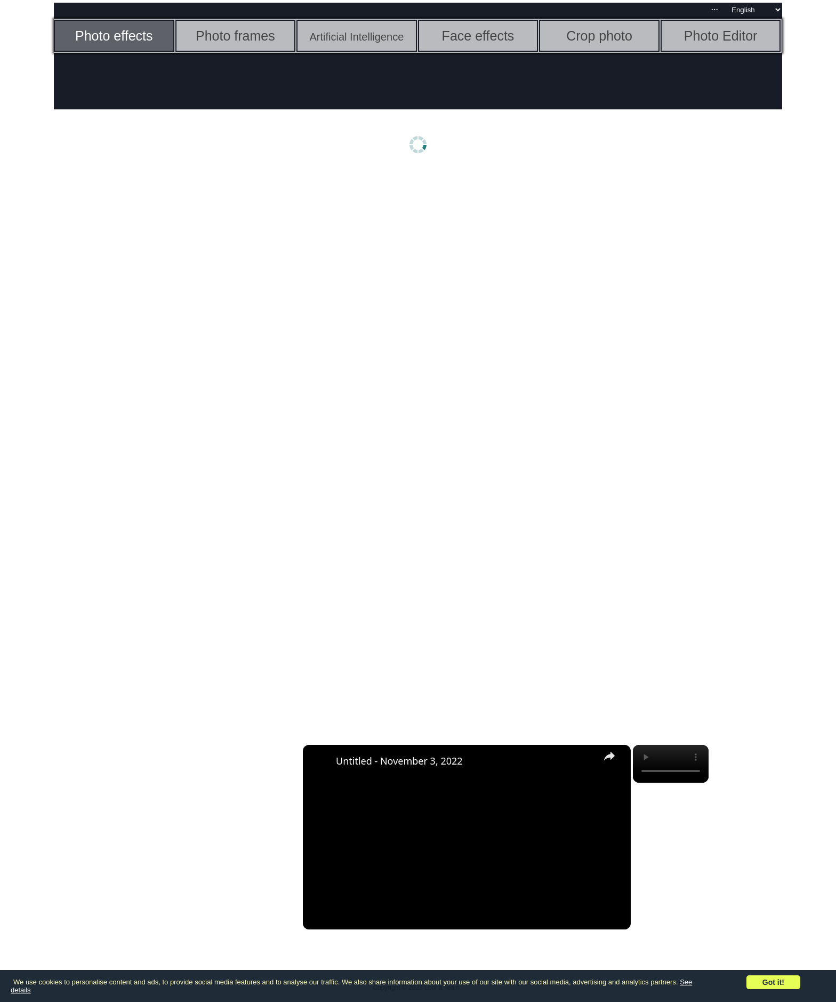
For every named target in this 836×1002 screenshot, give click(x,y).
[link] (320, 762)
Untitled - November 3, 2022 (399, 760)
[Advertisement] (136, 340)
